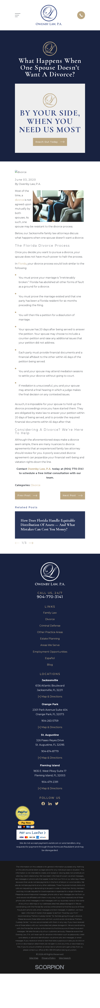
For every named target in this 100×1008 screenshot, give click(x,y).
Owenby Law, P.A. (39, 468)
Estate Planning (50, 638)
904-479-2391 (50, 781)
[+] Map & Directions (50, 696)
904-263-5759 (49, 720)
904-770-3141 (50, 597)
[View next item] (31, 543)
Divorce (35, 485)
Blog (50, 664)
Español (50, 658)
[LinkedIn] (50, 803)
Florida (22, 263)
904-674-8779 (50, 751)
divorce (19, 199)
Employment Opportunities (50, 651)
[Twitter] (56, 803)
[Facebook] (43, 803)
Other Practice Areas (50, 632)
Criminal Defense (49, 625)
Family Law (50, 612)
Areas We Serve (50, 645)
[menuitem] (33, 958)
